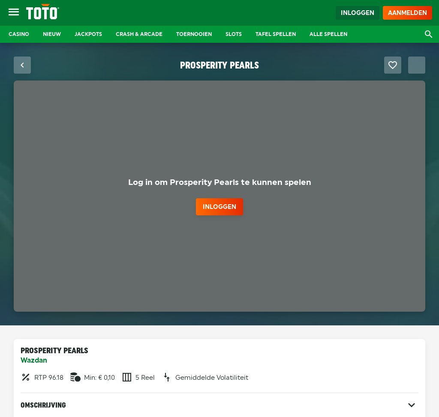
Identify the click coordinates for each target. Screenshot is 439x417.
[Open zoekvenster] (428, 34)
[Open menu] (14, 13)
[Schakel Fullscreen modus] (416, 65)
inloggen (219, 206)
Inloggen (357, 12)
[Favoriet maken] (392, 65)
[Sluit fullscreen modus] (22, 65)
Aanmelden (407, 12)
